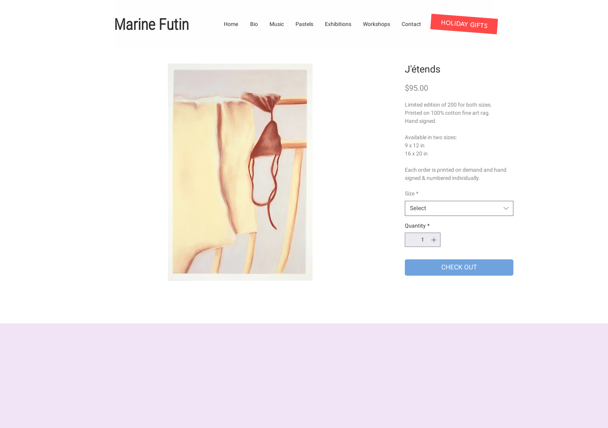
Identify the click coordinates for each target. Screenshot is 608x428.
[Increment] (434, 240)
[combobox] (459, 208)
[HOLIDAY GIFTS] (464, 24)
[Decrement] (411, 240)
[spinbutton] (423, 240)
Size (411, 193)
